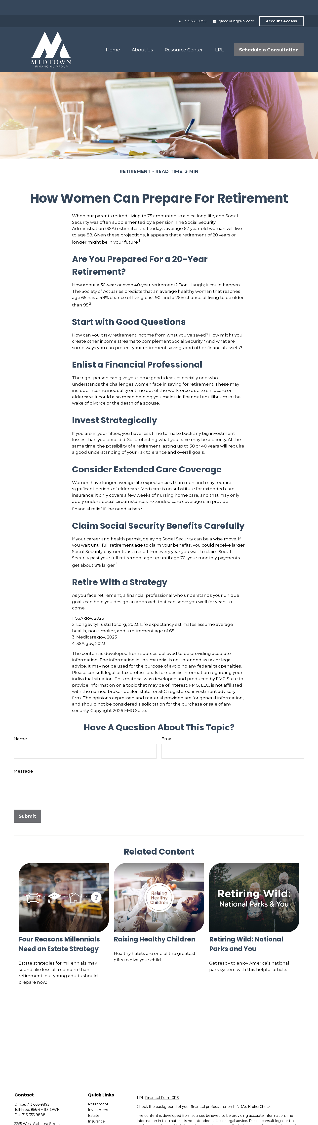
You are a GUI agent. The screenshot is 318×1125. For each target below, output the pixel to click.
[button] (113, 35)
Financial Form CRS (162, 1083)
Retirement (98, 1089)
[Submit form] (27, 801)
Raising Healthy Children (154, 924)
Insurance (96, 1106)
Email (167, 723)
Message (23, 756)
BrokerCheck (259, 1091)
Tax (91, 1112)
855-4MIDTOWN (45, 1094)
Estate (93, 1100)
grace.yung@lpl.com (233, 6)
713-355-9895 (192, 6)
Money (94, 1118)
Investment (98, 1095)
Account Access (281, 6)
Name (20, 723)
